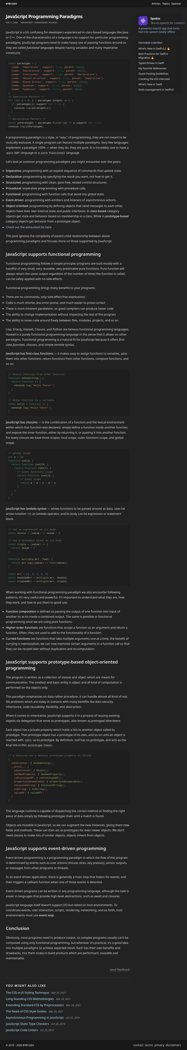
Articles (156, 4)
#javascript (27, 22)
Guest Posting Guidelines (153, 73)
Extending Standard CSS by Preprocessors (35, 1005)
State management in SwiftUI (156, 89)
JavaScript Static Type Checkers (27, 1024)
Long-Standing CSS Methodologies (30, 999)
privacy (159, 1045)
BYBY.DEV (11, 3)
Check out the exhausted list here (28, 227)
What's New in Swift (150, 84)
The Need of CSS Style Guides (26, 1011)
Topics (166, 4)
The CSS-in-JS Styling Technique (27, 993)
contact (138, 1045)
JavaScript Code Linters (22, 1030)
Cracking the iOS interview (154, 79)
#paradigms (40, 22)
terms (149, 1045)
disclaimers (173, 1045)
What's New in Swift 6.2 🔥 (154, 48)
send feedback (120, 969)
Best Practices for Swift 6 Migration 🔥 (153, 55)
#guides (53, 22)
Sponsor (176, 4)
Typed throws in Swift (151, 63)
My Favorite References (152, 68)
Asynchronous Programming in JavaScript (35, 1018)
